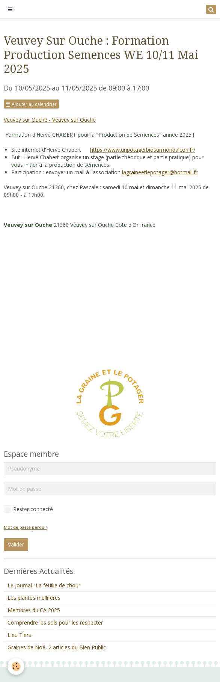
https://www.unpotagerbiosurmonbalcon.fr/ (142, 149)
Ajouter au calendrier (31, 104)
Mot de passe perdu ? (25, 527)
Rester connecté (28, 509)
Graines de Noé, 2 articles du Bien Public (57, 647)
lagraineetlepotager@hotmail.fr (159, 172)
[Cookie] (16, 666)
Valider (16, 544)
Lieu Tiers (19, 634)
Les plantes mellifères (34, 597)
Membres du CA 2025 (34, 610)
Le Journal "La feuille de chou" (44, 585)
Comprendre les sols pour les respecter (55, 622)
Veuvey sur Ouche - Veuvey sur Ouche (50, 119)
